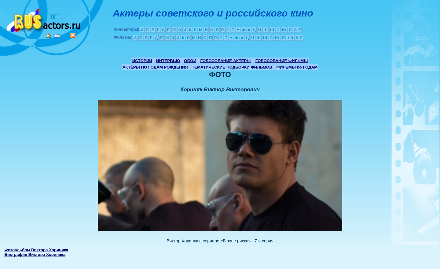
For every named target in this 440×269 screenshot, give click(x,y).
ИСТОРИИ (142, 60)
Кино (44, 19)
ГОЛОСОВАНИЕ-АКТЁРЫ (225, 60)
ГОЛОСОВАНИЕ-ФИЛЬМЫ (281, 60)
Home (48, 35)
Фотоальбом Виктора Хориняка (36, 250)
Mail (57, 36)
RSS (72, 35)
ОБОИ (190, 60)
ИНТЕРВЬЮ (168, 60)
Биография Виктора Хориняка (34, 254)
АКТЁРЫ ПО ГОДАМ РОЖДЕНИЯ (155, 67)
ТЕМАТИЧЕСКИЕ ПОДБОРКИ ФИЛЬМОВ (232, 67)
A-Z (297, 30)
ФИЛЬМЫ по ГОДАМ (296, 67)
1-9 (290, 37)
